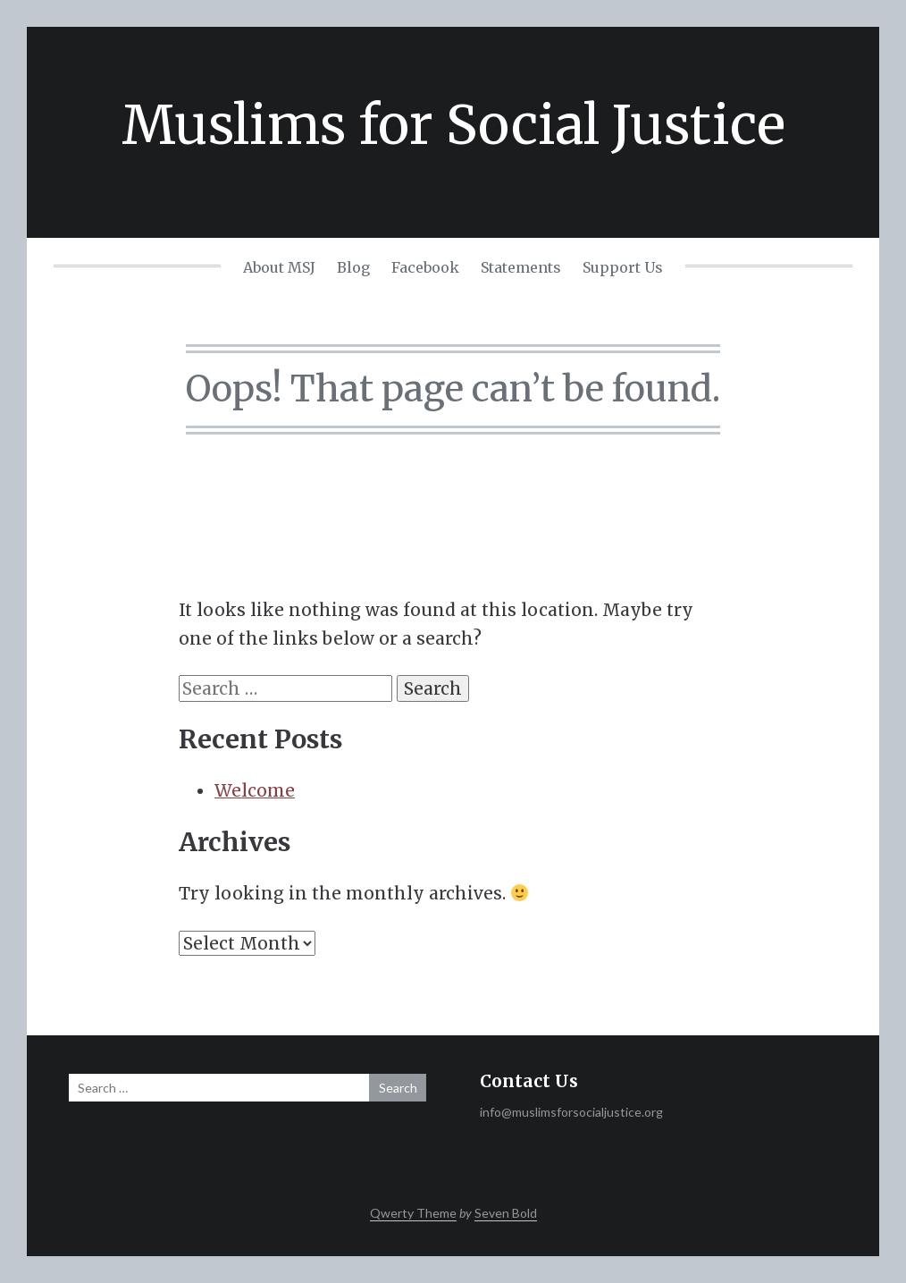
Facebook (425, 267)
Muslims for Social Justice (453, 124)
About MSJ (279, 267)
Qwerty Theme (413, 1212)
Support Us (623, 267)
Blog (353, 267)
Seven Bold (505, 1212)
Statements (521, 267)
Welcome (254, 790)
